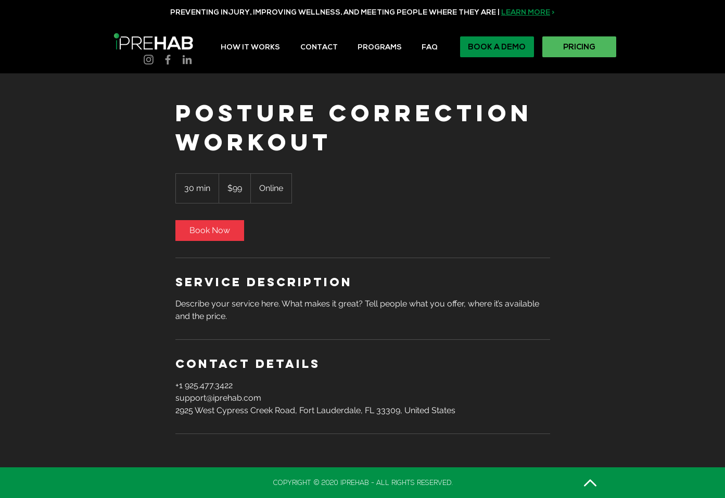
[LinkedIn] (187, 59)
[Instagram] (148, 59)
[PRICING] (579, 46)
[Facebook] (167, 59)
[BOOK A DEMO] (497, 46)
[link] (209, 230)
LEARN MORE (525, 12)
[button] (385, 42)
